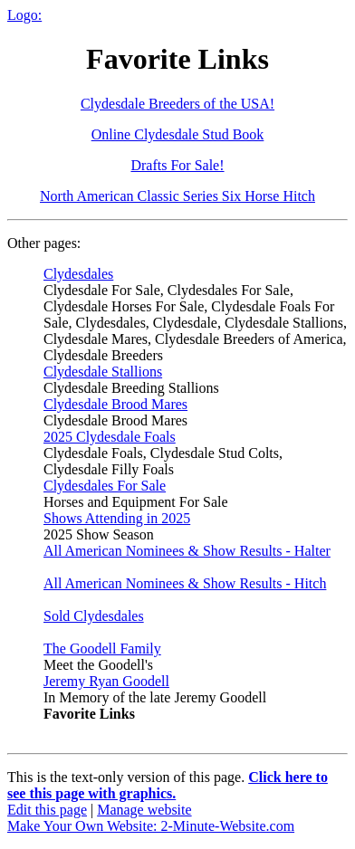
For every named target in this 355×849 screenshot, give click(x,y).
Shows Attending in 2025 (116, 518)
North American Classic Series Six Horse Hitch (177, 196)
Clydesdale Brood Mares (115, 404)
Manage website (144, 809)
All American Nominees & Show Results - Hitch (184, 583)
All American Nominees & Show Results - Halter (187, 550)
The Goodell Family (102, 648)
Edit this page (47, 809)
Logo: (24, 15)
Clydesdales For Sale (104, 485)
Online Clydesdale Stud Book (177, 134)
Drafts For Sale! (177, 165)
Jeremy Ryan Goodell (106, 681)
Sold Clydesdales (93, 616)
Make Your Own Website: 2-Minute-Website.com (150, 826)
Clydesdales (78, 273)
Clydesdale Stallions (102, 371)
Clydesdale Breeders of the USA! (177, 103)
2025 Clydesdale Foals (109, 436)
